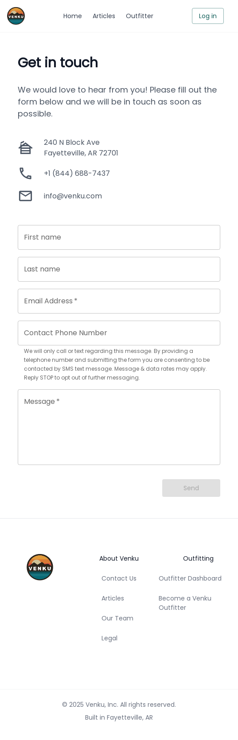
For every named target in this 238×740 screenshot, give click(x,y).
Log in (207, 16)
